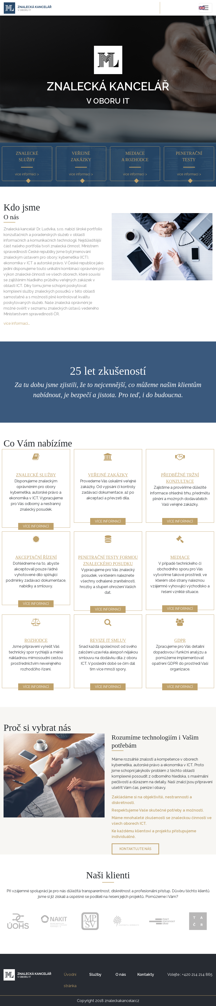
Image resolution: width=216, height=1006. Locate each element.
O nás (120, 974)
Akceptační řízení (36, 557)
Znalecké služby (36, 475)
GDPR (180, 640)
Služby (95, 974)
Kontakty (145, 974)
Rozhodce (35, 640)
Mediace (180, 557)
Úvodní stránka (73, 980)
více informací (36, 526)
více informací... (17, 323)
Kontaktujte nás (135, 849)
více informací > (27, 174)
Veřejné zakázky (108, 475)
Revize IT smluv (108, 640)
